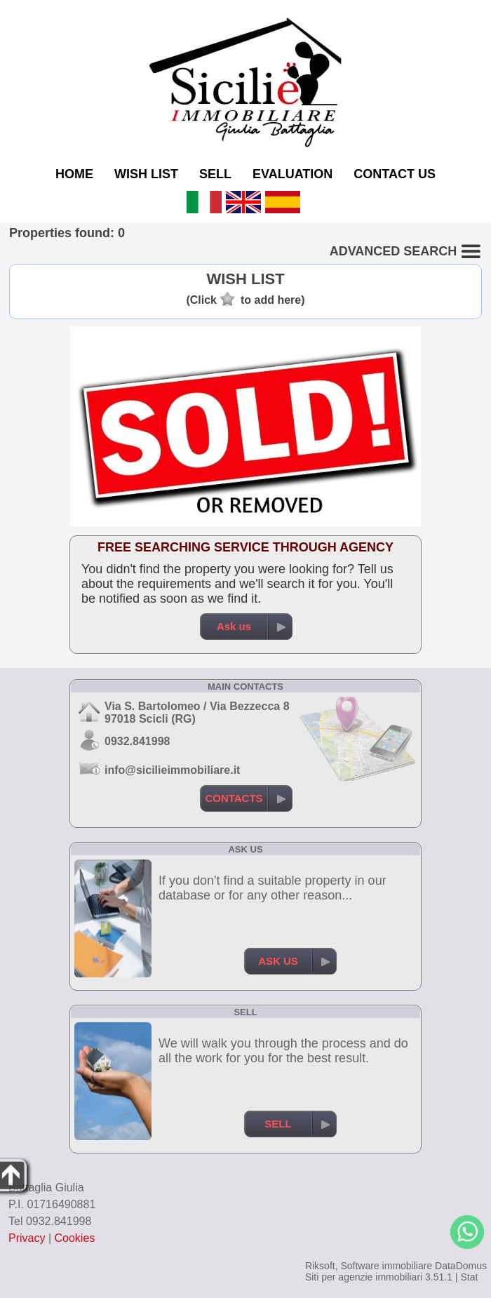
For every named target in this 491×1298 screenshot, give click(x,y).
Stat (469, 1277)
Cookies (75, 1238)
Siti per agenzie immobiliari (363, 1277)
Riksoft (320, 1265)
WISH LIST (146, 174)
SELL (215, 174)
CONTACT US (395, 174)
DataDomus (461, 1265)
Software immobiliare (386, 1265)
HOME (74, 174)
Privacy (26, 1238)
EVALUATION (292, 174)
